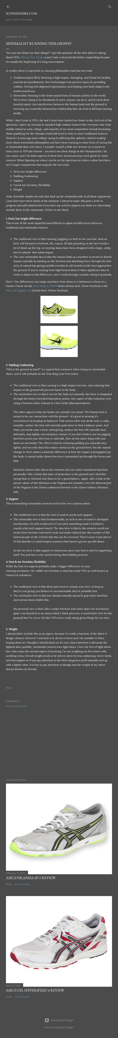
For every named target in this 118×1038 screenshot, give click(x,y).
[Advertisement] (59, 743)
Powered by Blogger (59, 1020)
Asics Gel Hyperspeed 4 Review (35, 990)
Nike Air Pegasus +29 (18, 290)
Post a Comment (16, 706)
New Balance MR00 (45, 286)
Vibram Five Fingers (33, 57)
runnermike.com (21, 13)
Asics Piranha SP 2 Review (31, 877)
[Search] (110, 6)
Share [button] (9, 687)
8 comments (22, 884)
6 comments (22, 996)
